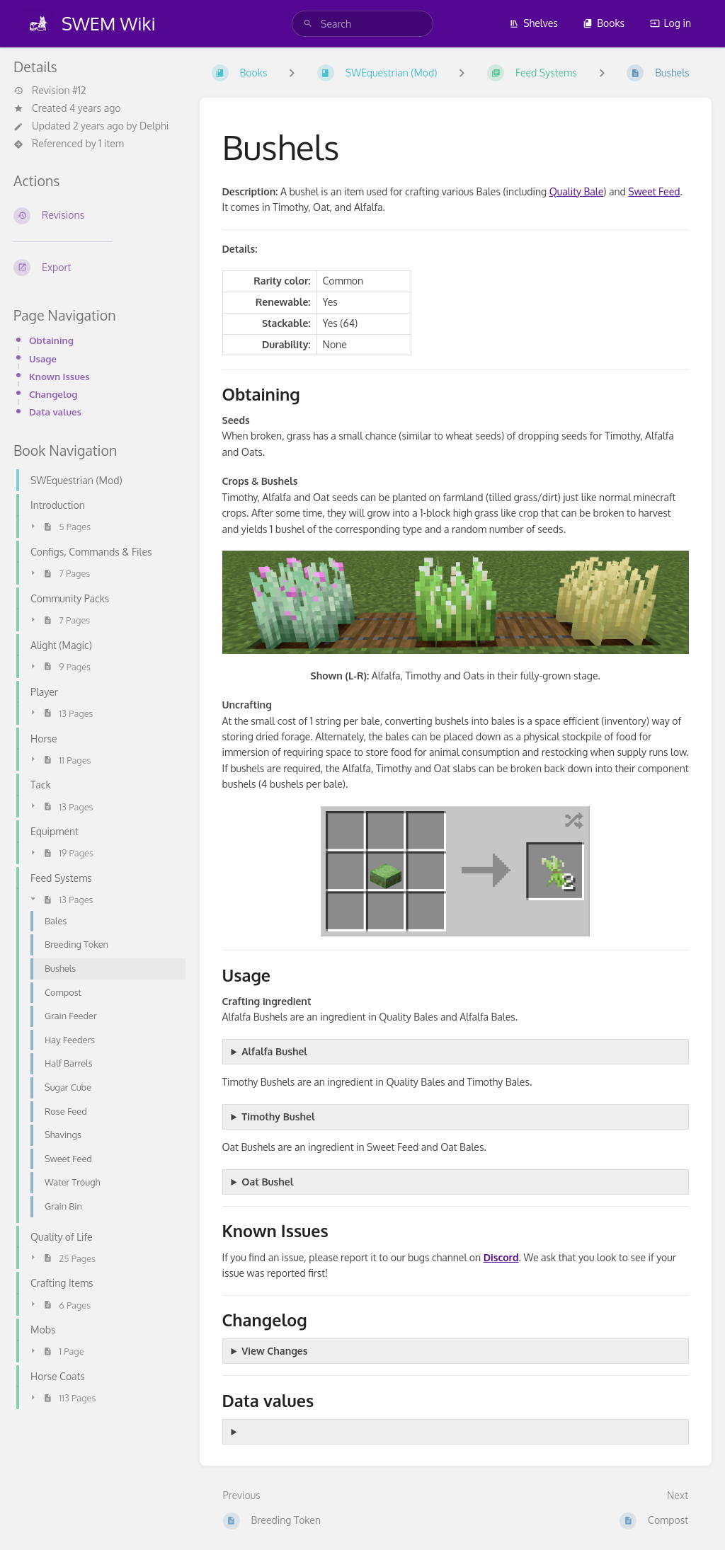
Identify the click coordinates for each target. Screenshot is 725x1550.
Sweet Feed (654, 191)
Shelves (533, 23)
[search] (362, 24)
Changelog (53, 394)
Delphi (154, 126)
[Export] (95, 268)
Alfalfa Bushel (274, 1051)
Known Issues (59, 376)
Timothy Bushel (277, 1116)
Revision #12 (49, 90)
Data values (55, 412)
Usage (43, 358)
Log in (670, 23)
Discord (501, 1257)
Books (603, 23)
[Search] (308, 24)
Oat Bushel (267, 1182)
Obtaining (51, 340)
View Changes (274, 1351)
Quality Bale (576, 191)
